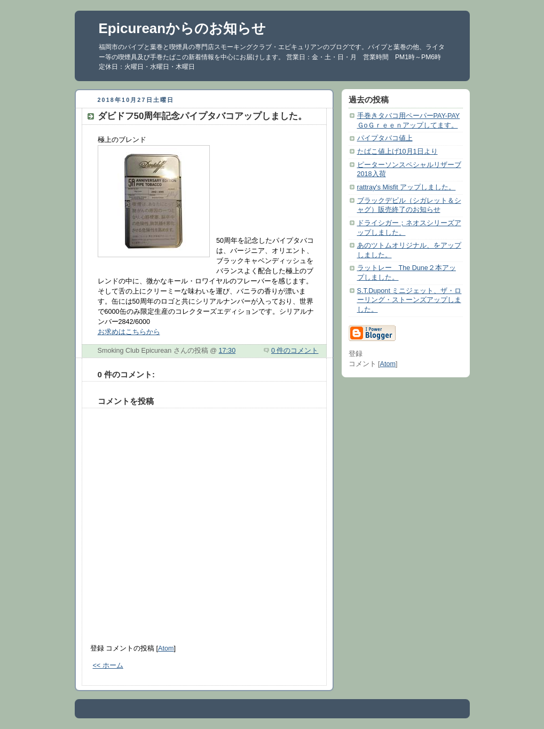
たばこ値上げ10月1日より (397, 151)
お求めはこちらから (129, 332)
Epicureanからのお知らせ (182, 28)
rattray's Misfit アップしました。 (406, 187)
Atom (166, 648)
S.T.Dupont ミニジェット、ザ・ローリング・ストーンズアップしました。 (409, 300)
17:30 (227, 350)
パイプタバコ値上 (385, 138)
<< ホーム (108, 665)
